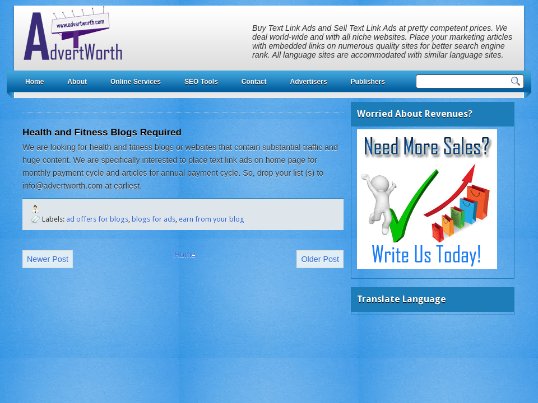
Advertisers (308, 82)
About (77, 82)
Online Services (135, 82)
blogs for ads (153, 219)
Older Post (320, 259)
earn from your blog (211, 219)
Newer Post (47, 259)
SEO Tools (201, 82)
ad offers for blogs (97, 219)
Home (34, 82)
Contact (254, 82)
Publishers (368, 82)
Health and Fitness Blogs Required (102, 132)
